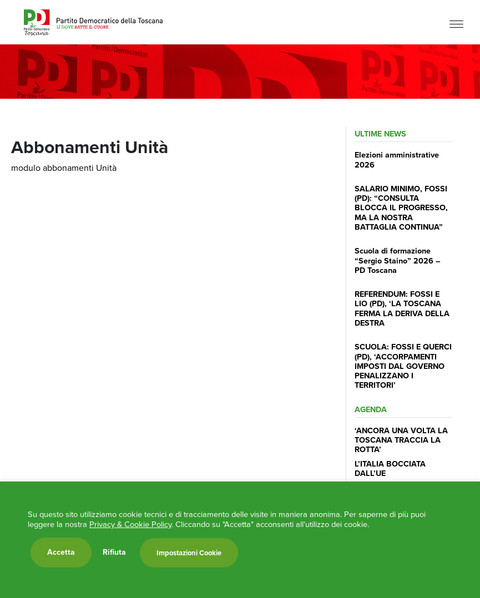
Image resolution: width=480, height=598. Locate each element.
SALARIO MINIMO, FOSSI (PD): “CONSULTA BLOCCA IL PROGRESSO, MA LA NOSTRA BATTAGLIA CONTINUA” (401, 208)
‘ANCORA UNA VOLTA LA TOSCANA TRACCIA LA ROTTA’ (401, 440)
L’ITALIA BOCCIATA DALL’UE (390, 468)
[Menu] (456, 23)
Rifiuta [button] (114, 553)
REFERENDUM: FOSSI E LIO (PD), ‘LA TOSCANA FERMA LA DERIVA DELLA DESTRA (402, 308)
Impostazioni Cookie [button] (188, 553)
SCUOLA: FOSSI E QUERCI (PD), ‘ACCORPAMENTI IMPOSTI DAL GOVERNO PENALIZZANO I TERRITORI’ (403, 366)
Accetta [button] (61, 552)
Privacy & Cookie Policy (130, 524)
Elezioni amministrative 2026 (397, 159)
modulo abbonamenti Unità (64, 167)
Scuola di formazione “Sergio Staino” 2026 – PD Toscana (398, 260)
